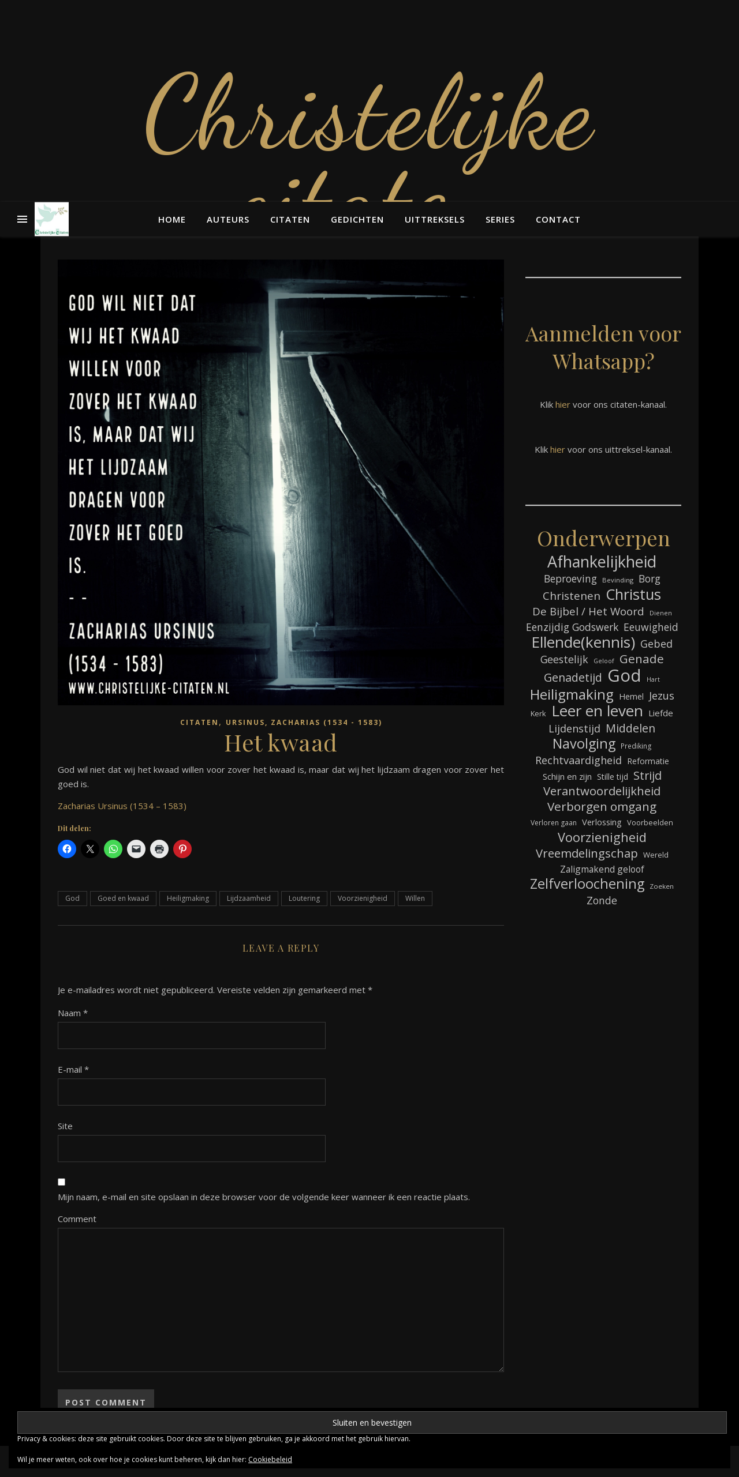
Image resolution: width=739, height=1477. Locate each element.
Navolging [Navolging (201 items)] (584, 743)
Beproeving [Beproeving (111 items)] (570, 578)
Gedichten (357, 219)
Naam (73, 1013)
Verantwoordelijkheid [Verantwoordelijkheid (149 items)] (601, 791)
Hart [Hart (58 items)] (653, 679)
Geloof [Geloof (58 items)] (604, 661)
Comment (77, 1218)
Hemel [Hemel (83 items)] (631, 696)
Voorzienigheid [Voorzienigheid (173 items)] (602, 837)
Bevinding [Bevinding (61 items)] (617, 580)
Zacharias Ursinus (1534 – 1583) (122, 805)
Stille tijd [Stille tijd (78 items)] (612, 776)
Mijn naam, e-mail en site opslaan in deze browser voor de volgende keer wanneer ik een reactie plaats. (264, 1196)
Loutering (304, 898)
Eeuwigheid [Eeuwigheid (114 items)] (651, 627)
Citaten (290, 219)
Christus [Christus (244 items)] (633, 594)
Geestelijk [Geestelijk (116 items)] (564, 659)
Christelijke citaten (369, 155)
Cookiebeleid (270, 1459)
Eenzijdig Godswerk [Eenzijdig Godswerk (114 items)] (572, 627)
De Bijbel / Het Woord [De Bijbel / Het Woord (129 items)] (588, 611)
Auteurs (228, 219)
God (72, 898)
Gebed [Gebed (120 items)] (656, 644)
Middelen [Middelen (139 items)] (630, 728)
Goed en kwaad (123, 898)
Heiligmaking (188, 898)
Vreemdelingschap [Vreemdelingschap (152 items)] (587, 853)
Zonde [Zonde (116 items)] (602, 900)
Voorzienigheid (362, 898)
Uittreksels (435, 219)
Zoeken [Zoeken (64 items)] (662, 886)
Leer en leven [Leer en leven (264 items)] (597, 711)
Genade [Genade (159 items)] (641, 659)
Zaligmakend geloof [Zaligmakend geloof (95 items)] (602, 869)
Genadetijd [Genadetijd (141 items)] (573, 677)
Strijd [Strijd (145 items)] (647, 775)
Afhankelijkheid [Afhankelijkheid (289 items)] (601, 561)
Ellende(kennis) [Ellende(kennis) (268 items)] (583, 642)
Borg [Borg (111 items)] (649, 578)
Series (500, 219)
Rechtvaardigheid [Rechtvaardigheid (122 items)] (578, 760)
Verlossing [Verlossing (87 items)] (602, 822)
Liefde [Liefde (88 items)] (660, 713)
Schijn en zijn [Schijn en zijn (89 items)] (567, 776)
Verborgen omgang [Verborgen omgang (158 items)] (601, 806)
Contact (558, 219)
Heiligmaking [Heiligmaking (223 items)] (572, 694)
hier (562, 404)
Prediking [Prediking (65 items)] (636, 745)
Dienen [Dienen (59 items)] (661, 612)
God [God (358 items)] (624, 675)
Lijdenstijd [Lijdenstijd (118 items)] (574, 728)
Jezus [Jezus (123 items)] (661, 695)
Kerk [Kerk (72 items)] (538, 713)
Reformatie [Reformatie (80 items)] (648, 761)
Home (172, 219)
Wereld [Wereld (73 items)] (656, 855)
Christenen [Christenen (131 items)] (571, 596)
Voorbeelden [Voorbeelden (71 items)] (650, 822)
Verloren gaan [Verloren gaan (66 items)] (554, 823)
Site (65, 1126)
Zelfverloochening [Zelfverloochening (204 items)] (587, 884)
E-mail (73, 1069)
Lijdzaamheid (249, 898)
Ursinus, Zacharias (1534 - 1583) (304, 722)
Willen (415, 898)
